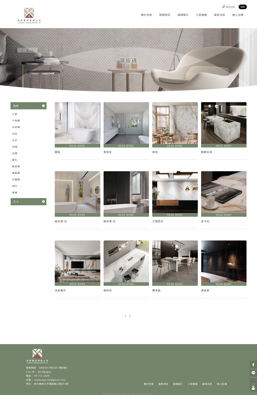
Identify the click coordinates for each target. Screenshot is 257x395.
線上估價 (238, 15)
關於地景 (146, 15)
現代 (14, 186)
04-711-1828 (41, 375)
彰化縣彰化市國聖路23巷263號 (51, 383)
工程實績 (201, 15)
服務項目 (164, 15)
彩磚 (14, 153)
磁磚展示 (183, 15)
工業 (14, 114)
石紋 (14, 133)
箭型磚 (16, 166)
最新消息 (219, 15)
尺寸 (16, 202)
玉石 (14, 140)
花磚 (14, 146)
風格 (16, 106)
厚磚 (14, 192)
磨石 (14, 159)
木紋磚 (16, 127)
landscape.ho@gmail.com (50, 379)
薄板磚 (16, 173)
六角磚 (16, 120)
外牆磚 (16, 179)
